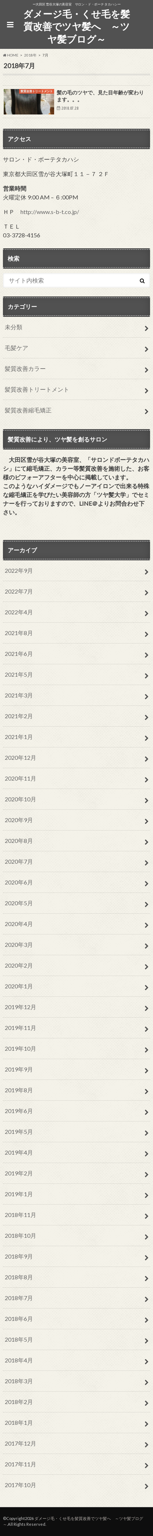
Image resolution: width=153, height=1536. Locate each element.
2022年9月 (19, 570)
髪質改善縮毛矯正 (28, 410)
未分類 (13, 326)
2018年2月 (19, 1401)
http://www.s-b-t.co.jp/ (49, 211)
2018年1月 (19, 1422)
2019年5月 (19, 1131)
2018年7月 (19, 1297)
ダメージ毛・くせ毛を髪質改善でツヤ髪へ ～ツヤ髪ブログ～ (76, 26)
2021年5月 (19, 674)
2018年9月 (19, 1256)
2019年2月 (19, 1173)
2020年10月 (20, 799)
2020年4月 (19, 923)
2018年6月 (19, 1318)
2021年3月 (19, 695)
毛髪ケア (16, 347)
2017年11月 (20, 1464)
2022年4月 (19, 611)
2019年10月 (20, 1048)
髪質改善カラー (25, 368)
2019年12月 (20, 1006)
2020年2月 (19, 965)
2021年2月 (19, 715)
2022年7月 (19, 591)
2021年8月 (19, 632)
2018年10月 (20, 1235)
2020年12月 (20, 757)
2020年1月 (19, 986)
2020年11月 (20, 778)
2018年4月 (19, 1360)
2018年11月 (20, 1214)
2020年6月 (19, 882)
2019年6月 (19, 1110)
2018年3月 (19, 1380)
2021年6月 (19, 653)
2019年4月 (19, 1152)
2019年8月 (19, 1089)
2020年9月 (19, 819)
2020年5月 (19, 902)
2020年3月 (19, 944)
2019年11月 (20, 1027)
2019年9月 (19, 1069)
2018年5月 (19, 1339)
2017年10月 (20, 1484)
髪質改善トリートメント (37, 389)
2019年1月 (19, 1193)
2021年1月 (19, 736)
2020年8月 (19, 840)
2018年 (30, 55)
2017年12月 (20, 1443)
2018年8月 (19, 1276)
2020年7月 (19, 861)
